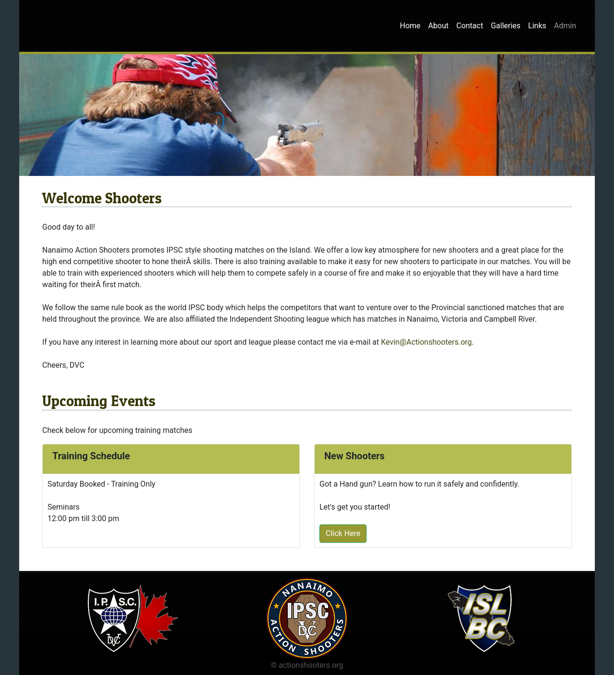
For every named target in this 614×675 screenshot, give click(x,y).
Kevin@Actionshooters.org (426, 342)
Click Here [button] (343, 533)
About (438, 25)
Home (410, 25)
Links (537, 25)
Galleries (505, 25)
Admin (565, 25)
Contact (469, 25)
